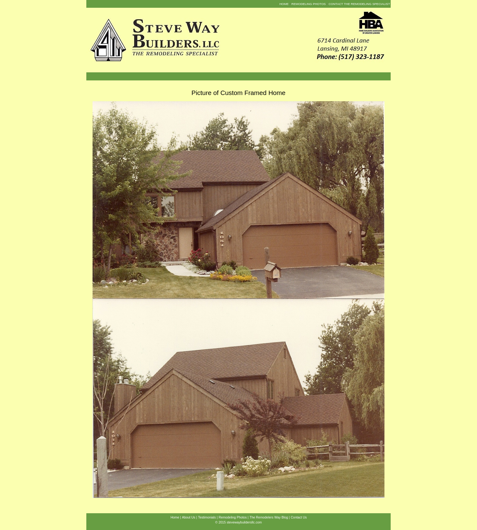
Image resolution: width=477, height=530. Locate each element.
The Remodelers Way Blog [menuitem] (269, 517)
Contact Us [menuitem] (299, 517)
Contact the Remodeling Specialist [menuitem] (359, 4)
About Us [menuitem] (188, 517)
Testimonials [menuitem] (207, 517)
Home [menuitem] (284, 4)
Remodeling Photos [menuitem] (308, 4)
